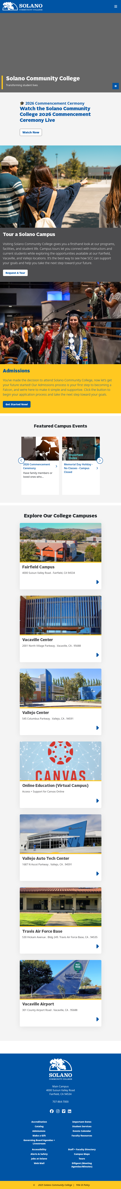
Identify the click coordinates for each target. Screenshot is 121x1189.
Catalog (39, 1126)
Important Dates (81, 1121)
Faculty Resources (82, 1135)
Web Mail (39, 1163)
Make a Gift (39, 1135)
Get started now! (17, 404)
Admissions (39, 1130)
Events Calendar (82, 1130)
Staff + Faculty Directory (82, 1149)
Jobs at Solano (39, 1158)
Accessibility (39, 1149)
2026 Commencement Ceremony (36, 466)
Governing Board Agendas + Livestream (39, 1142)
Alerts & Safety (39, 1153)
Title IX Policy (83, 1184)
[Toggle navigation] (115, 6)
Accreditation (39, 1121)
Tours (82, 1158)
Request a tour (15, 273)
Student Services (81, 1126)
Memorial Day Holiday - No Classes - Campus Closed (78, 468)
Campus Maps (82, 1153)
